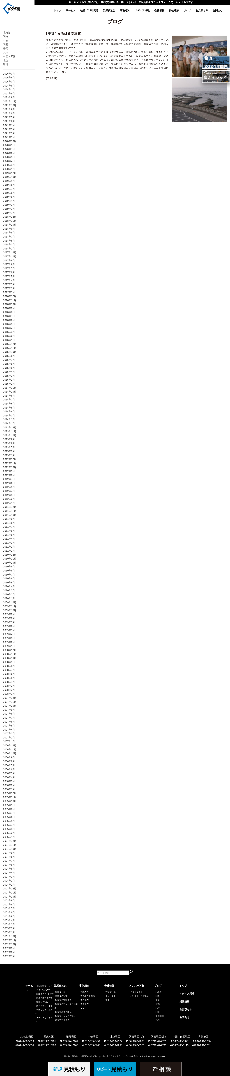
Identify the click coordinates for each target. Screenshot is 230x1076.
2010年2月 (9, 594)
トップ (57, 10)
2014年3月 (9, 415)
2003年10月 (9, 896)
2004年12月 (9, 841)
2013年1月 (9, 455)
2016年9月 (9, 308)
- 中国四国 (159, 1016)
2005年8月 (9, 809)
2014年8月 (9, 395)
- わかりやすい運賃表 (35, 1016)
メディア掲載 (142, 10)
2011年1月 (9, 550)
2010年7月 (9, 574)
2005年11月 (9, 797)
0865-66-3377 (181, 1039)
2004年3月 (9, 876)
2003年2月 (9, 928)
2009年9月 (9, 614)
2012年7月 (9, 479)
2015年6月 (9, 364)
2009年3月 (9, 638)
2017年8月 (9, 264)
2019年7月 (9, 189)
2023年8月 (9, 97)
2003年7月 (9, 908)
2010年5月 (9, 582)
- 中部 (157, 1000)
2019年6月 (9, 193)
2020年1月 (9, 169)
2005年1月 (9, 837)
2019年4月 (9, 201)
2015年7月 (9, 360)
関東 (5, 36)
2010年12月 (9, 554)
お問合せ (218, 10)
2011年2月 (9, 546)
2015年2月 (9, 379)
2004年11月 (9, 845)
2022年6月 (9, 113)
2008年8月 (9, 666)
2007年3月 (9, 733)
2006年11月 (9, 749)
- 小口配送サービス (34, 992)
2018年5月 (9, 240)
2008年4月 (9, 682)
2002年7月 (9, 956)
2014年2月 (9, 419)
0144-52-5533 (26, 1039)
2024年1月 (9, 89)
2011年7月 (9, 526)
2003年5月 (9, 916)
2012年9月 (9, 471)
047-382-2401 (48, 1039)
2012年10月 (9, 467)
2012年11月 (9, 463)
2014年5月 (9, 407)
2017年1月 (9, 292)
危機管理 (84, 992)
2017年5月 (9, 276)
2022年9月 (9, 109)
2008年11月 (9, 654)
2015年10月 (9, 352)
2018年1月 (9, 248)
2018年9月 (9, 228)
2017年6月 (9, 272)
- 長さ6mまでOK (32, 996)
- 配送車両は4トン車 (34, 1000)
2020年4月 (9, 161)
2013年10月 (9, 435)
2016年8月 (9, 312)
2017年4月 (9, 280)
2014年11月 (9, 387)
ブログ (187, 10)
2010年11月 (9, 558)
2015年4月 (9, 371)
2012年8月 (9, 475)
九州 (5, 52)
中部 (5, 40)
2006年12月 (9, 745)
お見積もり (202, 10)
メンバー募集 (136, 985)
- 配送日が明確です (34, 1004)
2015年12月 (9, 344)
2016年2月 (9, 336)
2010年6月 (9, 578)
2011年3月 (9, 542)
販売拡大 (84, 1000)
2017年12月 (9, 252)
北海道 (7, 32)
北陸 (5, 60)
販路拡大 (84, 1004)
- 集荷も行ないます (34, 1012)
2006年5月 (9, 773)
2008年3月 (9, 686)
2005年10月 (9, 801)
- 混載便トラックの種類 (65, 1016)
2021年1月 (9, 137)
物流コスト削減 (87, 996)
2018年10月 (9, 224)
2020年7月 (9, 149)
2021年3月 (9, 133)
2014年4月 (9, 411)
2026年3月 (9, 73)
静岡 (5, 48)
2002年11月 (9, 940)
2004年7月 (9, 860)
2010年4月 (9, 586)
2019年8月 (9, 185)
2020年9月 (9, 145)
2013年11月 (9, 431)
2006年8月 (9, 761)
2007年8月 (9, 713)
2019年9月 (9, 181)
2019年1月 (9, 213)
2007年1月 (9, 741)
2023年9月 (9, 93)
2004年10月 (9, 849)
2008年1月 (9, 693)
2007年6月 (9, 721)
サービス (71, 10)
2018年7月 (9, 236)
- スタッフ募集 (136, 992)
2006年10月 (9, 753)
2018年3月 (9, 244)
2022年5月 (9, 117)
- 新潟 (157, 1004)
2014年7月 (9, 399)
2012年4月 (9, 491)
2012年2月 (9, 499)
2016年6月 (9, 320)
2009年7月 (9, 622)
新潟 (5, 64)
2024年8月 (9, 85)
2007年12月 (9, 698)
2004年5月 (9, 868)
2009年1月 (9, 646)
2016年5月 (9, 324)
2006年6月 (9, 769)
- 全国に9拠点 (31, 1008)
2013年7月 (9, 447)
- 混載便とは (59, 992)
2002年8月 (9, 952)
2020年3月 (9, 165)
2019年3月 (9, 204)
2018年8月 (9, 232)
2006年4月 (9, 777)
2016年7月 (9, 316)
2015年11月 (9, 348)
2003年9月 (9, 900)
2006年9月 (9, 757)
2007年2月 (9, 737)
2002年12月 (9, 936)
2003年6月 (9, 912)
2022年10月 (9, 105)
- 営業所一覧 (110, 992)
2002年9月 (9, 948)
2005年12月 (9, 793)
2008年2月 (9, 690)
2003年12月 (9, 888)
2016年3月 (9, 332)
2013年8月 (9, 443)
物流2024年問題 (89, 10)
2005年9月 (9, 805)
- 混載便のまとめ (61, 1020)
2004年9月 (9, 853)
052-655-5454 (92, 1039)
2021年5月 (9, 129)
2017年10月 (9, 256)
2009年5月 (9, 630)
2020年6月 (9, 153)
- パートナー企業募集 (139, 996)
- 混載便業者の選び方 (64, 1012)
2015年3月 (9, 376)
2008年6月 (9, 674)
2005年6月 (9, 817)
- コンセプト (110, 996)
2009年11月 (9, 606)
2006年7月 (9, 765)
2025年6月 (9, 77)
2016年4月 (9, 328)
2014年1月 (9, 423)
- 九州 (157, 1020)
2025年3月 (9, 81)
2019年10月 (9, 177)
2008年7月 (9, 670)
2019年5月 (9, 197)
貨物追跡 (174, 10)
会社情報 (159, 10)
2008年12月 (9, 650)
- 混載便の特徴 (60, 996)
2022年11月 (9, 101)
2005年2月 (9, 833)
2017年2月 (9, 288)
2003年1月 (9, 932)
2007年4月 (9, 729)
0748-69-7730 (158, 1039)
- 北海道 (158, 992)
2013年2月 (9, 451)
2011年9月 (9, 519)
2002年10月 (9, 944)
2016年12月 (9, 296)
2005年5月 (9, 821)
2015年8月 (9, 356)
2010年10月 (9, 562)
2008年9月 (9, 662)
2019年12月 (9, 173)
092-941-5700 (203, 1039)
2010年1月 (9, 598)
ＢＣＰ (83, 1008)
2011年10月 (9, 515)
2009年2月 (9, 642)
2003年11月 (9, 892)
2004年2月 (9, 880)
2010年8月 (9, 570)
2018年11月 (9, 220)
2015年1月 (9, 383)
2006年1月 (9, 789)
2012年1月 (9, 503)
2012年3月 (9, 495)
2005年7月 (9, 813)
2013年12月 (9, 427)
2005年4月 (9, 825)
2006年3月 (9, 781)
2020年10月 (9, 141)
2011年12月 (9, 507)
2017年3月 (9, 284)
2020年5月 (9, 157)
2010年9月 (9, 566)
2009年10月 (9, 610)
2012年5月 (9, 487)
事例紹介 (125, 10)
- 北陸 (157, 1008)
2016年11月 (9, 300)
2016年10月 (9, 304)
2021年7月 (9, 125)
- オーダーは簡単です (35, 1020)
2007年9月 (9, 709)
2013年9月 (9, 439)
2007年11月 (9, 702)
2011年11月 (9, 511)
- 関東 (157, 996)
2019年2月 (9, 209)
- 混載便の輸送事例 (62, 1000)
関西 (5, 44)
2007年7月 (9, 717)
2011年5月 (9, 535)
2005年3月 (9, 829)
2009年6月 (9, 626)
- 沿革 (107, 1000)
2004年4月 (9, 872)
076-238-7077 (114, 1039)
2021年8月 (9, 121)
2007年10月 (9, 705)
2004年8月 (9, 857)
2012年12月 (9, 459)
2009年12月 (9, 602)
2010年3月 (9, 590)
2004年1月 (9, 884)
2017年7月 (9, 268)
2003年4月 (9, 920)
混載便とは (109, 10)
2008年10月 (9, 658)
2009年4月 (9, 634)
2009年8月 (9, 618)
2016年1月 (9, 340)
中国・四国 (9, 56)
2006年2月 (9, 785)
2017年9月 (9, 260)
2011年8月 (9, 523)
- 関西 (157, 1012)
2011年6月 (9, 531)
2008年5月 (9, 678)
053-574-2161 (70, 1039)
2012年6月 (9, 483)
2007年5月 (9, 725)
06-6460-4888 (136, 1039)
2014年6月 (9, 403)
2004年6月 (9, 865)
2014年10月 (9, 391)
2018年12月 (9, 216)
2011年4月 (9, 538)
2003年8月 (9, 904)
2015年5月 (9, 368)
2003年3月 (9, 924)
